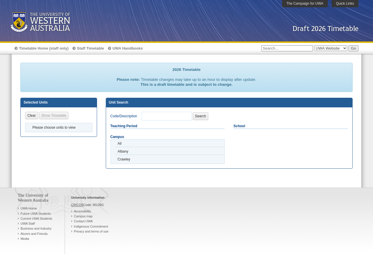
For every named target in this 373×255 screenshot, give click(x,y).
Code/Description (123, 116)
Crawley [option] (124, 159)
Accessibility (82, 211)
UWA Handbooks (127, 48)
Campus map (83, 216)
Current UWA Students (36, 218)
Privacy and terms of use (91, 231)
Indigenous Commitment (91, 226)
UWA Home (28, 208)
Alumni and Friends (33, 233)
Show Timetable (53, 115)
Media (24, 238)
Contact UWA (83, 221)
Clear (31, 115)
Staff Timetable (90, 48)
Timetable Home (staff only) (43, 48)
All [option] (120, 144)
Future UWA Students (35, 213)
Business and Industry (35, 228)
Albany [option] (123, 151)
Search (200, 116)
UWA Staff (27, 223)
